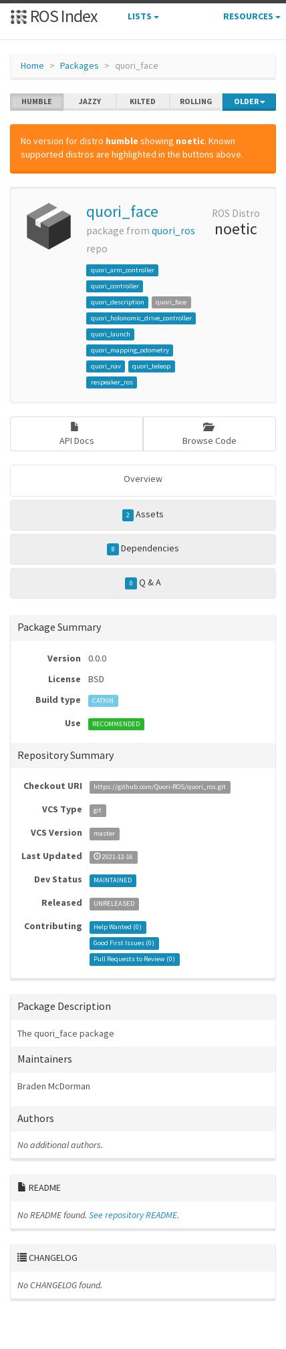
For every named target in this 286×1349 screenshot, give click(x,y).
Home (32, 65)
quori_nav (106, 366)
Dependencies (143, 548)
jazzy (90, 101)
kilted (143, 101)
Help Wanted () (118, 926)
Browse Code (209, 434)
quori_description (117, 302)
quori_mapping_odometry (130, 350)
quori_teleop (151, 366)
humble (36, 101)
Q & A (143, 582)
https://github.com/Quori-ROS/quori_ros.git (160, 786)
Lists (143, 16)
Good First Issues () (124, 942)
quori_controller (115, 286)
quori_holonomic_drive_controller (141, 318)
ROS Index (54, 16)
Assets (143, 514)
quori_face (122, 211)
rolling (196, 101)
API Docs (76, 434)
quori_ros (173, 230)
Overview (143, 479)
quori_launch (110, 334)
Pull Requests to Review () (134, 959)
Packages (79, 65)
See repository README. (134, 1215)
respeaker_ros (112, 382)
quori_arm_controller (122, 270)
